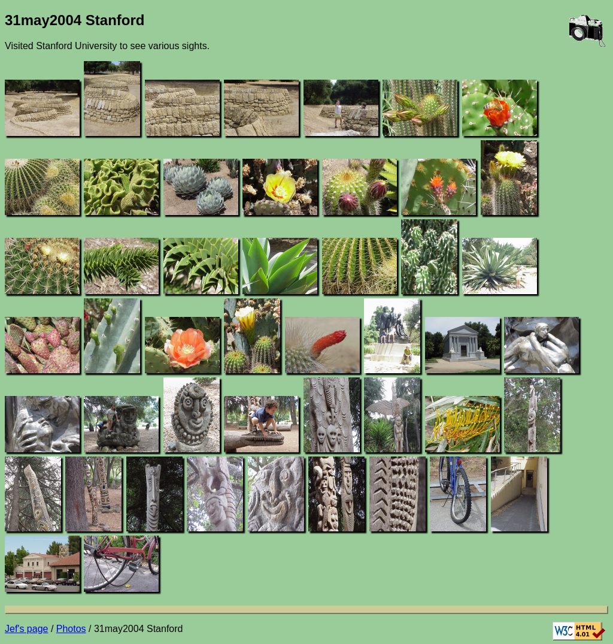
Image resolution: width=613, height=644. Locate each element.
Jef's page (26, 629)
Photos (71, 629)
